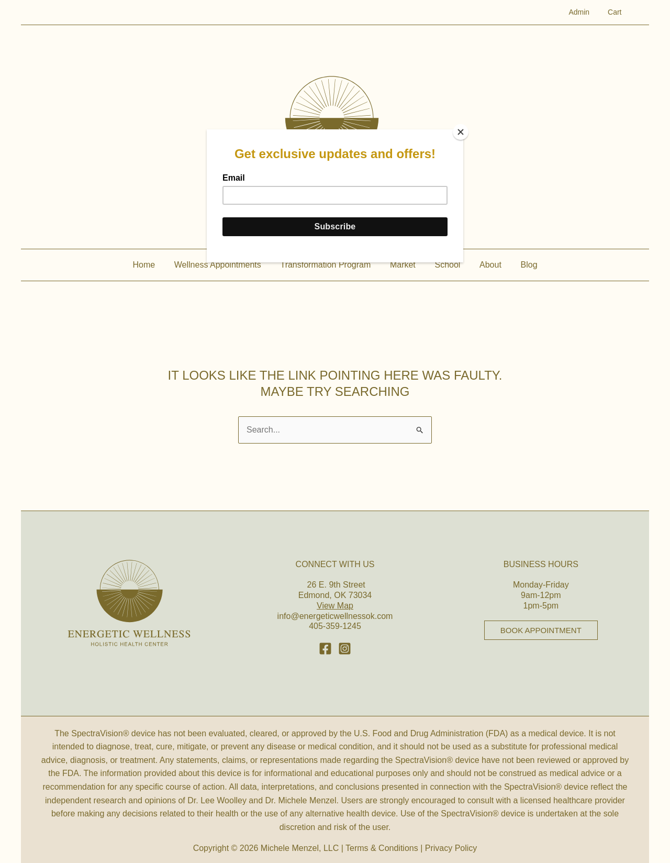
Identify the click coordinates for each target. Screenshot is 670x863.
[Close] (460, 132)
